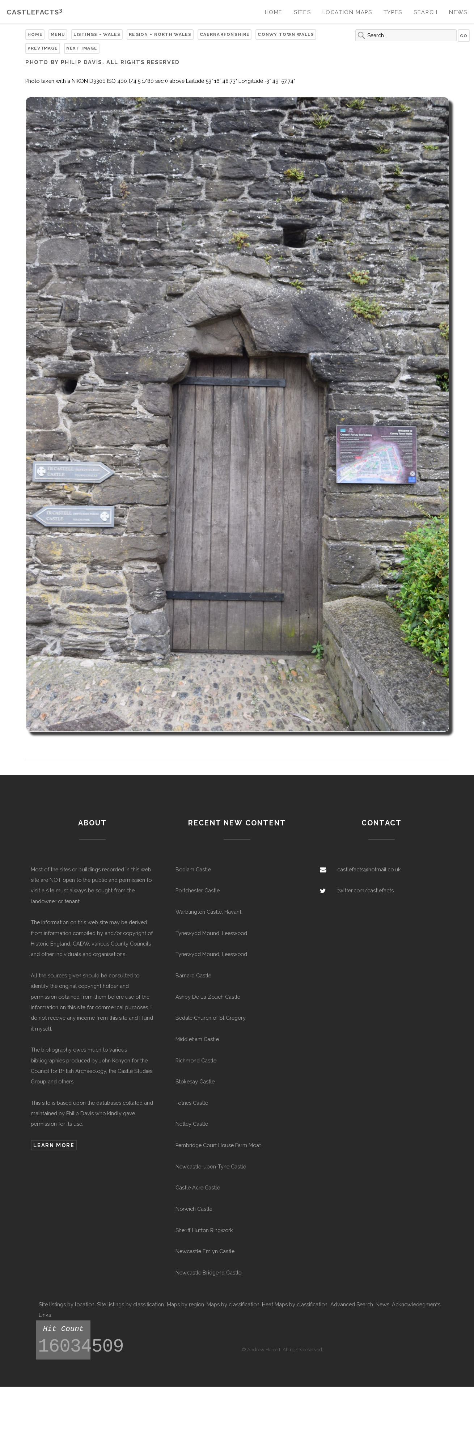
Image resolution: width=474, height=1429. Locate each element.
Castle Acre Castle (197, 1187)
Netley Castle (191, 1124)
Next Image (81, 48)
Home (274, 12)
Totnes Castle (191, 1103)
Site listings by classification (130, 1304)
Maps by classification (233, 1304)
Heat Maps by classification (294, 1304)
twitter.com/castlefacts (365, 890)
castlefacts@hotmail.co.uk (369, 869)
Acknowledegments (416, 1304)
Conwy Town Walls (286, 34)
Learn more (53, 1145)
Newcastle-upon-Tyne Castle (210, 1166)
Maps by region (185, 1304)
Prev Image (42, 48)
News (458, 12)
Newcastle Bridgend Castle (208, 1272)
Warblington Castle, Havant (208, 912)
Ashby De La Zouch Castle (207, 997)
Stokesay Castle (195, 1081)
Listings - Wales (96, 34)
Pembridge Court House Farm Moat (218, 1145)
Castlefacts (35, 12)
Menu (58, 34)
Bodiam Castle (193, 869)
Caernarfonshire (224, 34)
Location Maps (347, 12)
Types (393, 12)
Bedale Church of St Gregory (210, 1018)
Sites (302, 12)
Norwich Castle (193, 1209)
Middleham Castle (197, 1039)
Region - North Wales (160, 34)
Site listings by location (66, 1304)
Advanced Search (351, 1304)
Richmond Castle (195, 1060)
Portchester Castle (197, 890)
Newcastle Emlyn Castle (204, 1251)
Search (426, 12)
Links (45, 1315)
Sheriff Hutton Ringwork (204, 1230)
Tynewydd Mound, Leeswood (211, 933)
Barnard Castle (193, 975)
